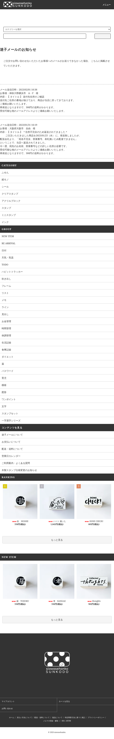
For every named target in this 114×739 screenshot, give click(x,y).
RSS (63, 721)
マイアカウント (8, 701)
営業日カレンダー (11, 456)
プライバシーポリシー (96, 717)
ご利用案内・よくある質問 (16, 463)
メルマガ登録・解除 (50, 721)
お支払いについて (11, 441)
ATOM (68, 721)
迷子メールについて (12, 434)
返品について (57, 717)
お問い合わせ (7, 708)
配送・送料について (12, 448)
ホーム (11, 717)
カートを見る (64, 701)
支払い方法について (24, 717)
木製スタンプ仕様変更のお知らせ (19, 470)
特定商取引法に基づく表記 (75, 717)
